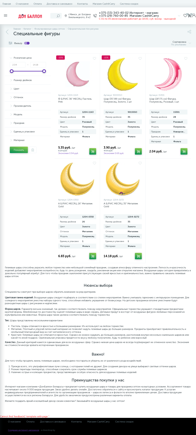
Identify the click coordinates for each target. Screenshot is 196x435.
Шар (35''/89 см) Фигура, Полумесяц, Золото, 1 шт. (118, 100)
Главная (6, 3)
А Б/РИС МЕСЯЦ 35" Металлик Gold (121, 205)
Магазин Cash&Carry (104, 3)
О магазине (22, 3)
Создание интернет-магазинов (23, 430)
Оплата (38, 3)
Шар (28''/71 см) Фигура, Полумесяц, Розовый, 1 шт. (164, 100)
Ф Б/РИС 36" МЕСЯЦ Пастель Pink (75, 100)
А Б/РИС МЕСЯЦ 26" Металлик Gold (75, 205)
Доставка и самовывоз (59, 3)
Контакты (82, 3)
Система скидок (129, 3)
